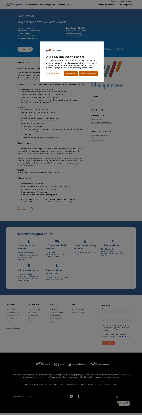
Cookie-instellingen (52, 73)
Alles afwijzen (71, 73)
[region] (72, 61)
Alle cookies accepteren (88, 73)
